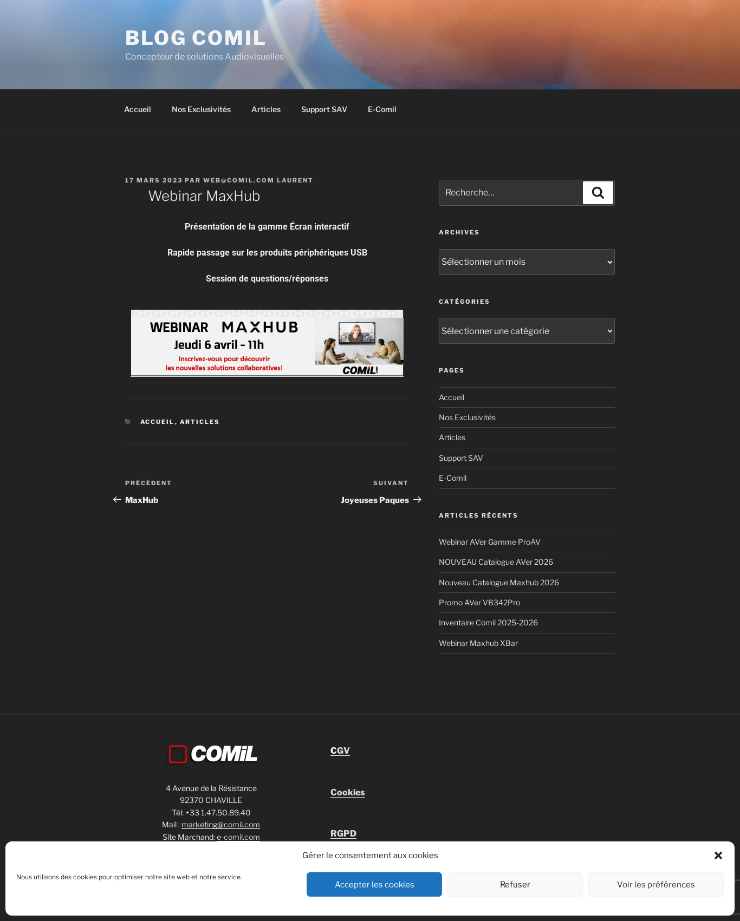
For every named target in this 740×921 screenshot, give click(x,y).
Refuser (515, 885)
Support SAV (324, 109)
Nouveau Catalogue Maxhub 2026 (499, 582)
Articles (266, 109)
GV (340, 751)
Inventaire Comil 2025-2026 (488, 622)
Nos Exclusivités (201, 109)
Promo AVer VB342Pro (479, 602)
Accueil (137, 109)
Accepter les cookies (374, 885)
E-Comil (382, 109)
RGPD (343, 833)
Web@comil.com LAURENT (258, 180)
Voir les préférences (656, 885)
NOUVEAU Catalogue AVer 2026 (496, 561)
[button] (718, 855)
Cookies (347, 792)
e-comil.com (238, 836)
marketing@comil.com (220, 824)
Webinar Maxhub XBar (478, 643)
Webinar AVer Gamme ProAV (490, 541)
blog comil (196, 38)
